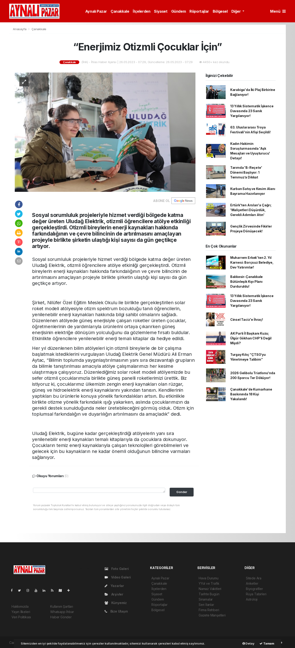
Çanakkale (120, 11)
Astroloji (251, 599)
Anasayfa (20, 29)
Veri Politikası (21, 617)
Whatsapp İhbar (62, 612)
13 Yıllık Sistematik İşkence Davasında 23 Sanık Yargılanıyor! (252, 111)
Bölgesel (220, 11)
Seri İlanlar (206, 605)
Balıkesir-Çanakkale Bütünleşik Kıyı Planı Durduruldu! (246, 281)
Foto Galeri (117, 569)
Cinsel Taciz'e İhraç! (246, 319)
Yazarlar (114, 586)
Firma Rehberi (209, 610)
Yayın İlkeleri (21, 612)
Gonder (181, 492)
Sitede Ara (253, 578)
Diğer (236, 11)
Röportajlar (199, 11)
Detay (248, 643)
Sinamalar (206, 599)
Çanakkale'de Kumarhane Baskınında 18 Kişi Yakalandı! (251, 394)
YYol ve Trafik (209, 583)
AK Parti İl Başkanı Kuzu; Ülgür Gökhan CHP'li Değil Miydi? (250, 338)
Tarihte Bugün (209, 594)
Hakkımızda (20, 606)
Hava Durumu (208, 578)
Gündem (178, 11)
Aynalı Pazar (96, 11)
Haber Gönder (61, 617)
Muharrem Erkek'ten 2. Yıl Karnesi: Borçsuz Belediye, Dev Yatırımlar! (252, 262)
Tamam (267, 643)
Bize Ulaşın (116, 611)
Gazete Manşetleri (212, 615)
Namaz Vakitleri (210, 589)
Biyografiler (254, 589)
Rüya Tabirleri (256, 594)
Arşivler (114, 594)
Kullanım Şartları (61, 606)
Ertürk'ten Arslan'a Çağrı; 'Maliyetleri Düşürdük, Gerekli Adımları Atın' (250, 210)
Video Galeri (118, 577)
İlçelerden (141, 11)
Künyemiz (116, 603)
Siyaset (160, 11)
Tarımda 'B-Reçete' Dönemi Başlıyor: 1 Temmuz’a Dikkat (246, 172)
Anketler (252, 583)
